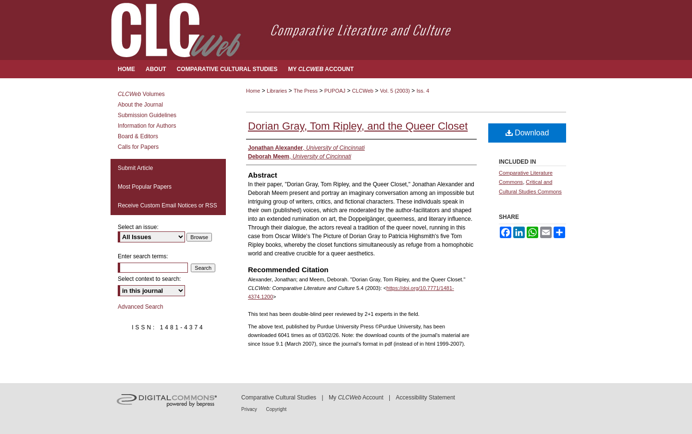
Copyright (276, 409)
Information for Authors (147, 125)
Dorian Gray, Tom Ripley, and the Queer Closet (358, 126)
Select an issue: (138, 227)
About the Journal (140, 104)
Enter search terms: (143, 256)
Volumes (141, 94)
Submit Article (135, 168)
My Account (356, 397)
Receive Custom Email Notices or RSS (167, 205)
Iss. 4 (423, 91)
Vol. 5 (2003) (395, 91)
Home (253, 91)
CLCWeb (362, 91)
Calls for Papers (138, 147)
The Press (306, 91)
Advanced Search (140, 306)
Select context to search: (149, 279)
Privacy (250, 409)
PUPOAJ (335, 91)
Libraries (277, 91)
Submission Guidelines (147, 115)
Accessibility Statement (425, 397)
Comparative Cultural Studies (278, 397)
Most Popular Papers (145, 186)
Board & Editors (138, 136)
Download (527, 133)
